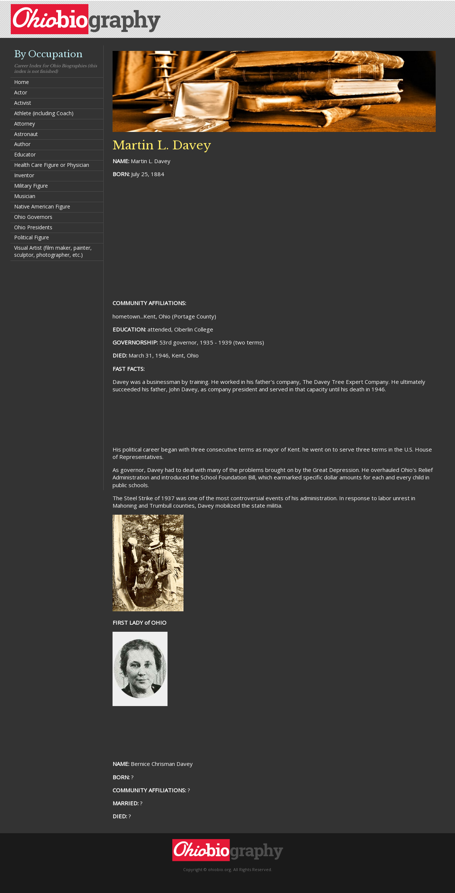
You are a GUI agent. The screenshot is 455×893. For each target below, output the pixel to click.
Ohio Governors (33, 216)
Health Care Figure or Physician (51, 164)
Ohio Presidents (33, 227)
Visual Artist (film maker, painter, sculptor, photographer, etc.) (53, 251)
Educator (25, 154)
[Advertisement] (56, 374)
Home (21, 81)
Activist (22, 102)
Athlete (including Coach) (44, 113)
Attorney (24, 123)
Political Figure (31, 237)
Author (22, 144)
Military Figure (31, 185)
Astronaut (26, 133)
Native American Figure (42, 206)
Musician (24, 196)
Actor (20, 92)
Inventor (24, 175)
